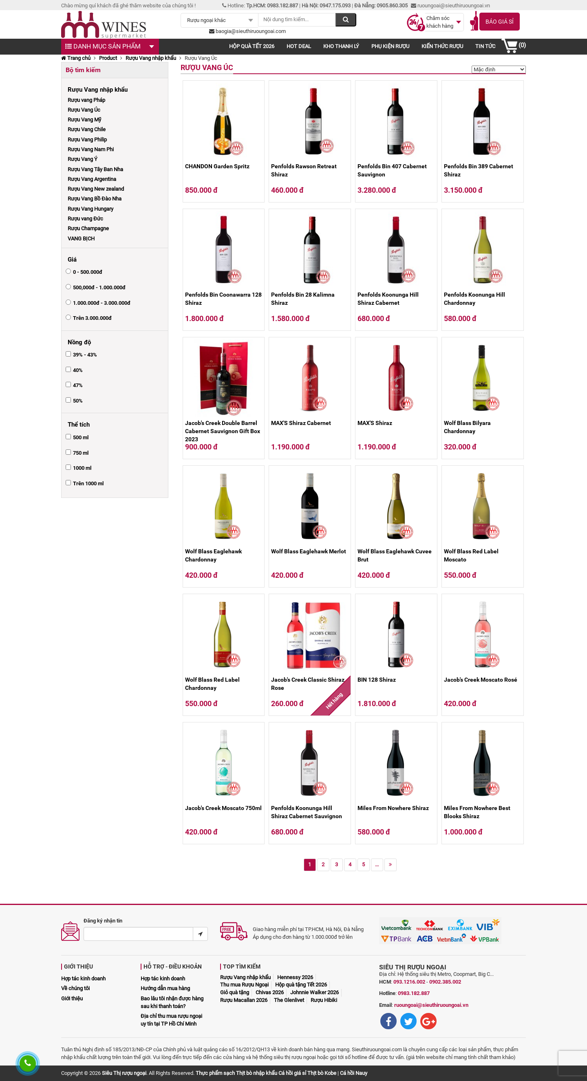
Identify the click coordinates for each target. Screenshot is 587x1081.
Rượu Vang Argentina (92, 179)
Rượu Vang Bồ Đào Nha (94, 199)
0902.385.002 (445, 982)
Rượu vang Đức (85, 219)
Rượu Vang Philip (87, 140)
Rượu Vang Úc (84, 110)
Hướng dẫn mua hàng (165, 988)
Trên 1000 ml (88, 483)
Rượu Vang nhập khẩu (151, 58)
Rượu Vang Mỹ (84, 120)
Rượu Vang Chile (87, 129)
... (377, 864)
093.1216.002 (409, 982)
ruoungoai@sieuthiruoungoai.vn (431, 1005)
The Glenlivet (289, 1000)
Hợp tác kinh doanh (83, 978)
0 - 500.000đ (87, 272)
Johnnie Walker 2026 (314, 992)
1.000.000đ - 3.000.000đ (101, 303)
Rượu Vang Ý (82, 159)
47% (78, 385)
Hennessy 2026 (295, 977)
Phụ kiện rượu (390, 46)
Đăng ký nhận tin (103, 921)
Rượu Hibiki (324, 1000)
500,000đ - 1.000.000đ (99, 287)
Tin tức (485, 46)
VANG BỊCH (81, 239)
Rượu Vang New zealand (96, 189)
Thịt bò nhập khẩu (256, 1073)
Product (108, 58)
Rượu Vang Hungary (90, 209)
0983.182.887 (414, 993)
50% (78, 401)
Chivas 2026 (270, 992)
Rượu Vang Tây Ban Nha (95, 169)
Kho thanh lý (341, 46)
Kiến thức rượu (442, 46)
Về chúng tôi (75, 988)
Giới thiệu (72, 998)
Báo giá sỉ (499, 21)
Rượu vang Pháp (86, 100)
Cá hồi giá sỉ (292, 1073)
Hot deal (299, 46)
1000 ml (82, 468)
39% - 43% (85, 355)
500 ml (80, 437)
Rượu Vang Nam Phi (91, 149)
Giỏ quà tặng (234, 992)
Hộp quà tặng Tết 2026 (301, 985)
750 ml (80, 453)
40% (78, 370)
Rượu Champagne (88, 228)
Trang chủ (75, 58)
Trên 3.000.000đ (92, 318)
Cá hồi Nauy (353, 1073)
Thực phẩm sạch (215, 1073)
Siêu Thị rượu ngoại (124, 1073)
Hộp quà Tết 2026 (251, 46)
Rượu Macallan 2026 (243, 1000)
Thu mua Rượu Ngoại (244, 985)
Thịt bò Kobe (321, 1073)
